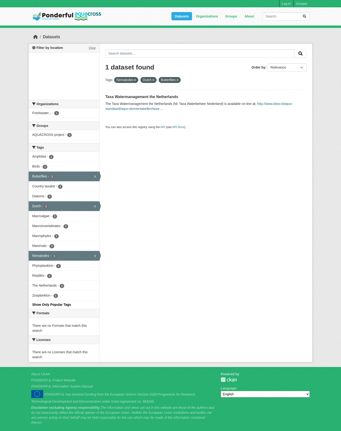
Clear (92, 48)
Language (228, 388)
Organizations (207, 16)
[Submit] (304, 16)
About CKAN (40, 374)
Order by (258, 67)
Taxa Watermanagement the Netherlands (141, 97)
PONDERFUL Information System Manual (62, 386)
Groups (231, 16)
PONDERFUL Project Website (53, 380)
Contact (301, 3)
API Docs (178, 127)
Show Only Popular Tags (51, 304)
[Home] (35, 36)
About (249, 16)
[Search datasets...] (286, 16)
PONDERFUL (229, 379)
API (163, 127)
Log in (286, 3)
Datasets (181, 16)
